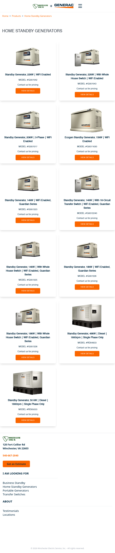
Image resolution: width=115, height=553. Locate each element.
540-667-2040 (10, 455)
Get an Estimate (16, 464)
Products (16, 15)
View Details (27, 91)
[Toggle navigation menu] (80, 6)
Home (5, 15)
